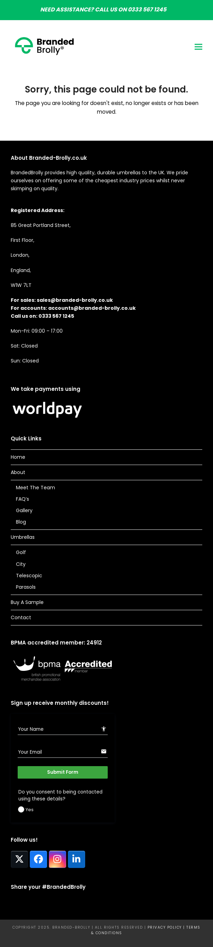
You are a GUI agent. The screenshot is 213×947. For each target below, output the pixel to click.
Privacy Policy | (167, 927)
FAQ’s (22, 499)
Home (18, 457)
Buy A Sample (27, 602)
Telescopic (29, 575)
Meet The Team (35, 487)
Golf (21, 552)
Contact (21, 617)
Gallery (24, 510)
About (18, 472)
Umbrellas (23, 537)
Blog (21, 521)
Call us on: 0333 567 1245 (42, 316)
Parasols (26, 587)
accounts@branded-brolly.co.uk (92, 308)
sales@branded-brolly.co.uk (75, 300)
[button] (198, 47)
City (21, 564)
